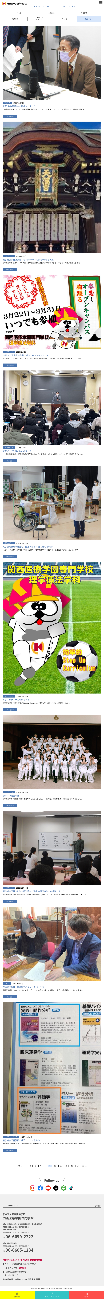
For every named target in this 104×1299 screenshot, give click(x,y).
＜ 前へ (18, 1166)
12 (66, 1166)
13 (72, 1166)
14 (77, 1166)
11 (61, 1166)
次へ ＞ (84, 1166)
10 (55, 1166)
